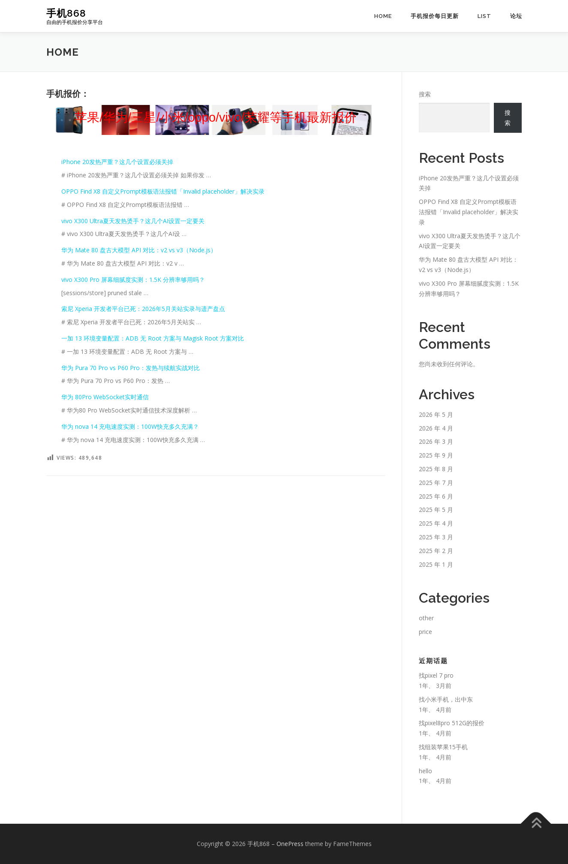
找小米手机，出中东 (446, 699)
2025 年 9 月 (436, 455)
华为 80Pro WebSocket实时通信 (105, 397)
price (425, 632)
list (484, 16)
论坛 (516, 16)
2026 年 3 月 (436, 441)
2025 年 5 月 (436, 509)
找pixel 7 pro (436, 675)
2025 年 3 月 (436, 537)
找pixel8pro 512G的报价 (451, 723)
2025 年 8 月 (436, 469)
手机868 (66, 13)
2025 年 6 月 (436, 496)
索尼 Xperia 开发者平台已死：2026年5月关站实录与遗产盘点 (143, 309)
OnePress (290, 844)
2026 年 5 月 (436, 414)
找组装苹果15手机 (443, 747)
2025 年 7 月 (436, 482)
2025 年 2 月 (436, 551)
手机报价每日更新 (435, 16)
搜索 (425, 94)
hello (425, 771)
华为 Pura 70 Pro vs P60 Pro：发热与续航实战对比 (130, 368)
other (426, 618)
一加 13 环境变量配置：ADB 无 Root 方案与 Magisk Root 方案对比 (152, 338)
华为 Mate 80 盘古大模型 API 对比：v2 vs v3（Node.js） (138, 250)
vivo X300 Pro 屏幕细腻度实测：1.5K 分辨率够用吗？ (133, 279)
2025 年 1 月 (436, 564)
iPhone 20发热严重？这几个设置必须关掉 (117, 162)
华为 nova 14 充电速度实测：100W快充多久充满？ (130, 426)
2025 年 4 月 (436, 523)
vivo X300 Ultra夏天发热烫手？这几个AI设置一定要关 (132, 221)
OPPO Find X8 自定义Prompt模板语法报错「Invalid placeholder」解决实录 (162, 191)
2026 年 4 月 (436, 428)
